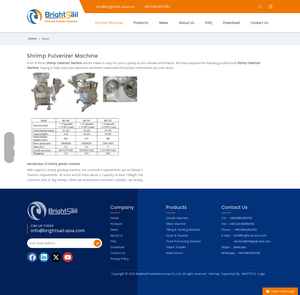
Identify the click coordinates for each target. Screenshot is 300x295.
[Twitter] (56, 257)
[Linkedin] (44, 257)
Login (261, 274)
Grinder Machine (109, 22)
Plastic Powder (176, 247)
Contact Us (259, 22)
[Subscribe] (97, 243)
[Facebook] (32, 257)
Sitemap (214, 274)
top (291, 277)
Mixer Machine (176, 224)
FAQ (208, 22)
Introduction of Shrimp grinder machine (53, 164)
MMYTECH (248, 274)
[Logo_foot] (52, 210)
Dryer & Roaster (177, 235)
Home (114, 218)
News (163, 22)
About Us (186, 22)
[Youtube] (68, 257)
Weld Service (174, 253)
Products (141, 22)
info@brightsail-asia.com (58, 230)
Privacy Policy (119, 259)
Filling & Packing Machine (183, 230)
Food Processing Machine (183, 241)
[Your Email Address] (60, 243)
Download (231, 22)
